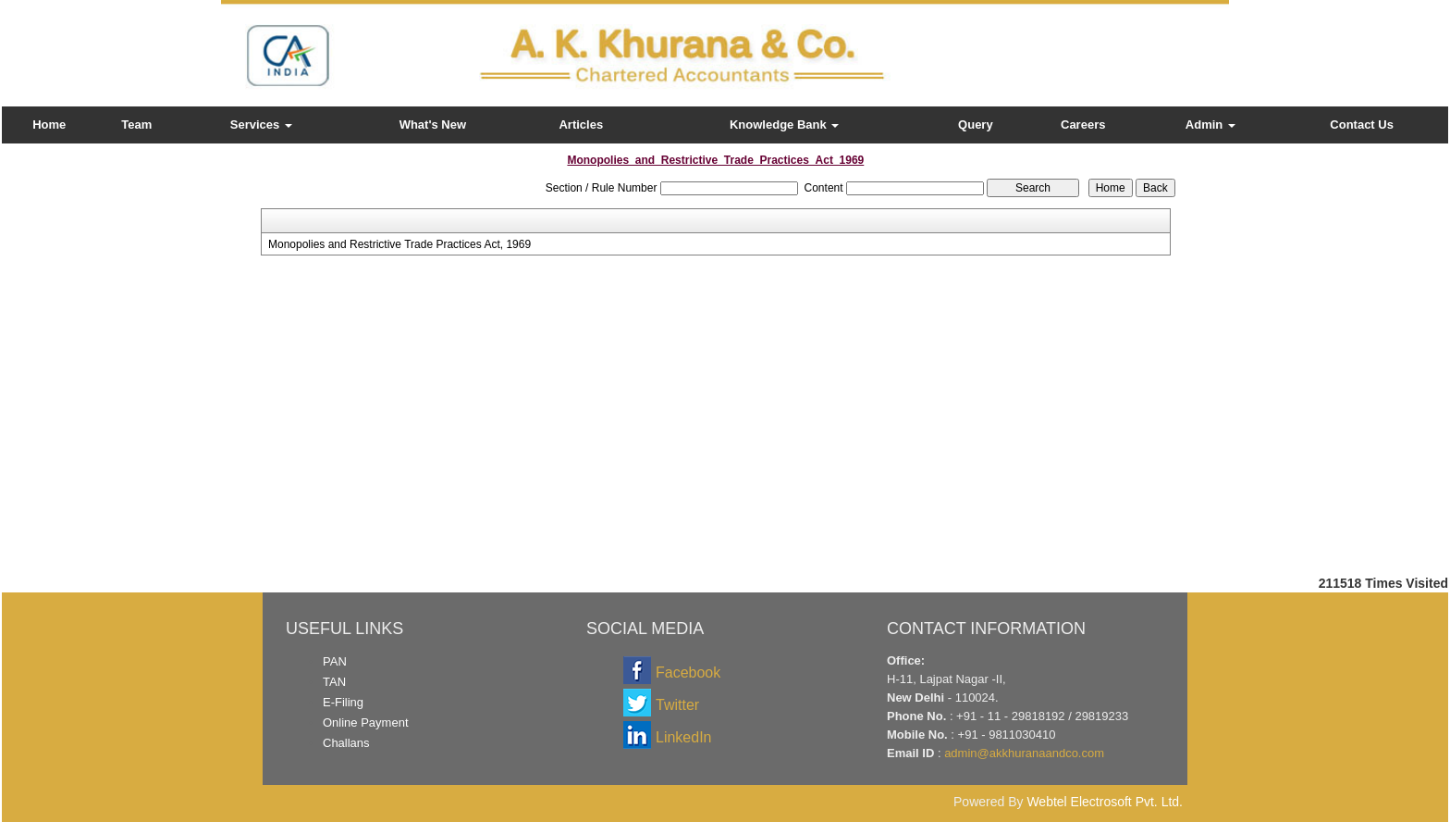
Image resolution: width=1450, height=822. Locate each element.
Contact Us (1362, 124)
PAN (335, 661)
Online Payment (366, 722)
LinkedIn (684, 737)
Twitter (677, 705)
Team (136, 124)
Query (975, 124)
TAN (334, 682)
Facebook (688, 672)
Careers (1083, 124)
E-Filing (343, 702)
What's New (432, 124)
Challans (346, 743)
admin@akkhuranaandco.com (1024, 753)
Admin (1210, 124)
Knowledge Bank (784, 124)
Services (261, 124)
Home (49, 124)
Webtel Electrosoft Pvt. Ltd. (1104, 801)
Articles (581, 124)
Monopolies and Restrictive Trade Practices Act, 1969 (399, 244)
